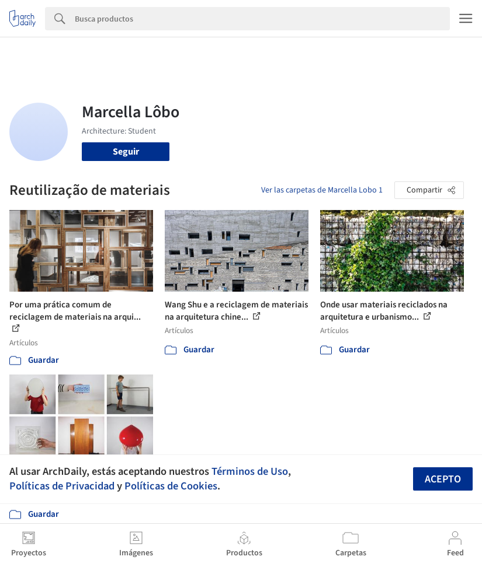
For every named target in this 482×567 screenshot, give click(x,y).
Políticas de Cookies (170, 486)
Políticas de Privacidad (62, 486)
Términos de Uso (249, 471)
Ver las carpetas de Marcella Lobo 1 (322, 190)
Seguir (126, 151)
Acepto (443, 479)
